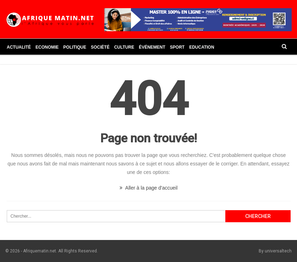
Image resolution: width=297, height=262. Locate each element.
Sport (177, 47)
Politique (74, 47)
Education (201, 47)
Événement (152, 47)
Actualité (19, 47)
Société (100, 47)
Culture (124, 47)
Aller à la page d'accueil (149, 188)
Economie (47, 47)
